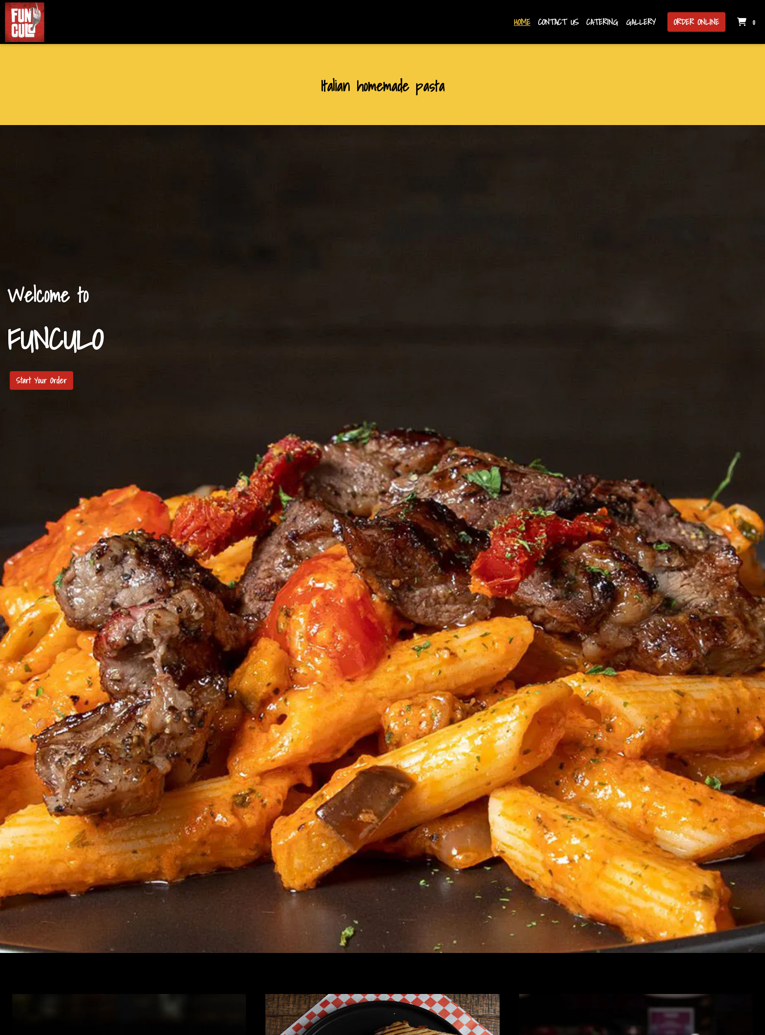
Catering (602, 21)
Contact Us (558, 21)
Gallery (641, 21)
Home (522, 21)
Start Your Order (41, 380)
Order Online (696, 21)
